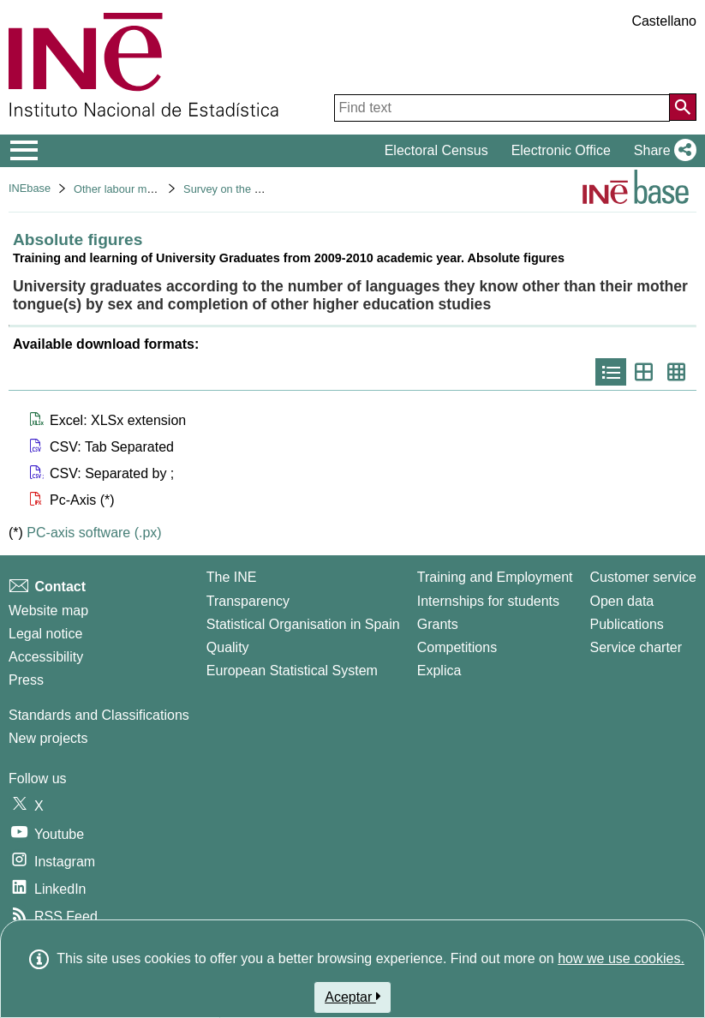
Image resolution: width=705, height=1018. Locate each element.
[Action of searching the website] (682, 107)
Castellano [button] (663, 21)
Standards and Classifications (99, 715)
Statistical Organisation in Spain (303, 624)
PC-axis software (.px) (94, 532)
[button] (661, 150)
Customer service (643, 577)
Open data (622, 601)
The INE (231, 577)
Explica (439, 670)
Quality (227, 647)
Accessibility (46, 657)
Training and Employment (495, 577)
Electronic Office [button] (561, 150)
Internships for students (488, 601)
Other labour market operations (149, 189)
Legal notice (45, 633)
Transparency (248, 601)
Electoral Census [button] (436, 150)
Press (26, 680)
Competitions (457, 647)
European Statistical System (292, 670)
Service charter (636, 647)
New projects (48, 738)
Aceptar (352, 996)
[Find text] (502, 108)
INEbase (30, 188)
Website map (48, 610)
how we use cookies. (621, 958)
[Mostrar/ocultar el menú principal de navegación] (24, 150)
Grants (437, 624)
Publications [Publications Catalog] (627, 624)
